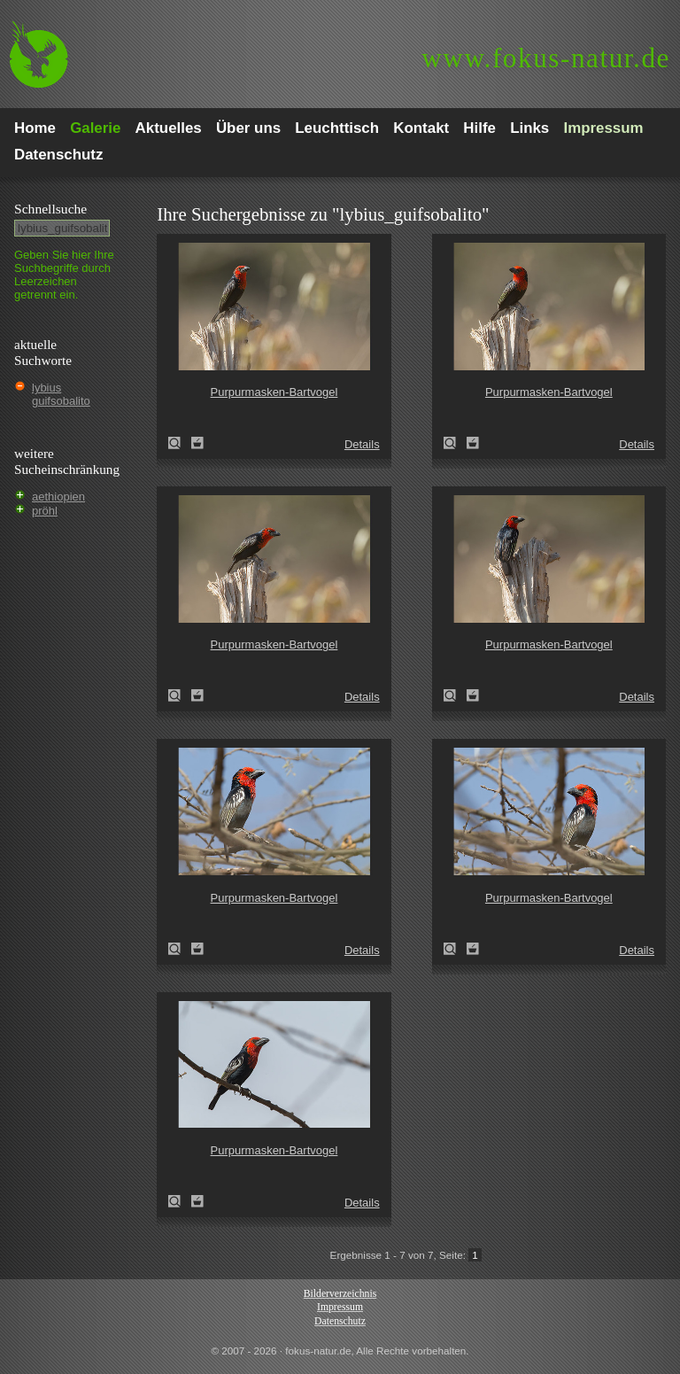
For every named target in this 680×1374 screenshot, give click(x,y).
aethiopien (58, 496)
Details (362, 444)
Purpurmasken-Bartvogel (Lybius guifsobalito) (179, 443)
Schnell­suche (50, 208)
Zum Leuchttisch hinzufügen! (197, 443)
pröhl (45, 510)
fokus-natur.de (545, 58)
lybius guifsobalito (61, 394)
